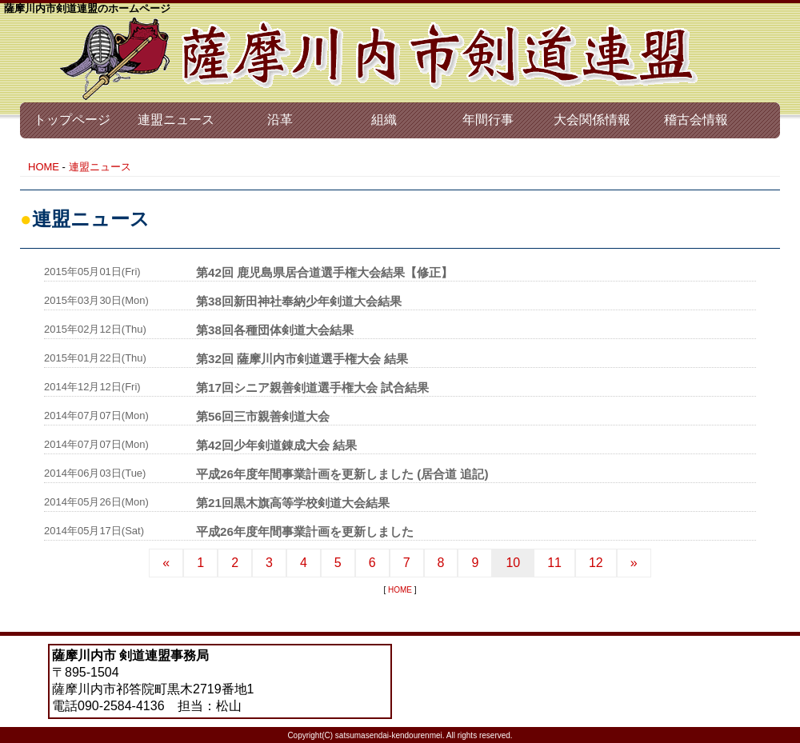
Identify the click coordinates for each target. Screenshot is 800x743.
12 (596, 562)
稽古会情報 (696, 119)
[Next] (634, 563)
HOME (43, 167)
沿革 (280, 119)
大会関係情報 (592, 119)
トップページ (72, 119)
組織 (384, 119)
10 (513, 562)
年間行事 (488, 119)
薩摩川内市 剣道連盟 (380, 59)
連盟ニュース (176, 119)
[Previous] (166, 563)
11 (554, 562)
